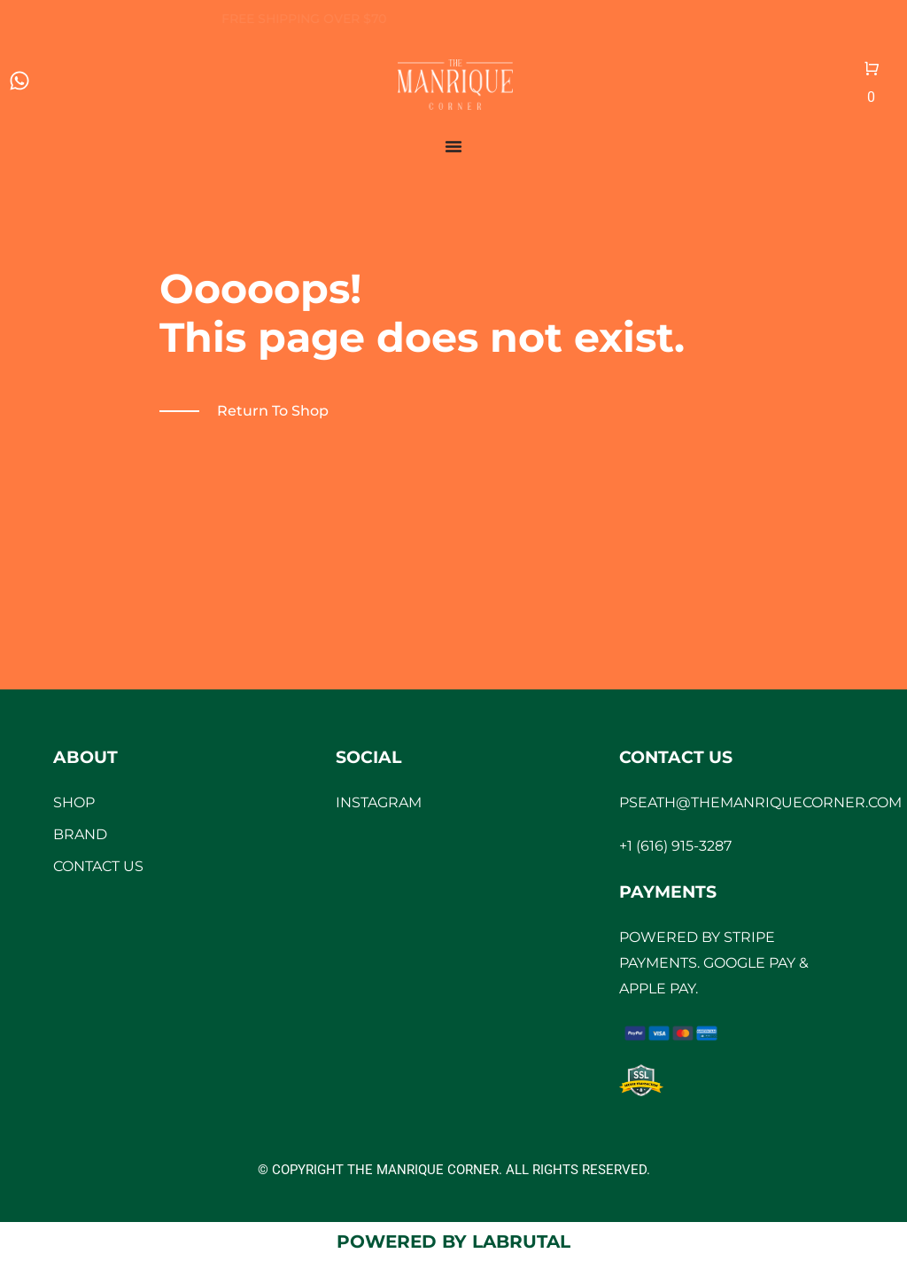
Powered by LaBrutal (453, 1241)
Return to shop (273, 410)
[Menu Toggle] (453, 146)
